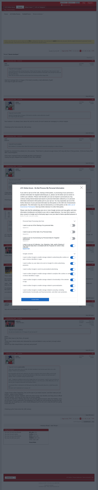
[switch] (72, 225)
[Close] (82, 188)
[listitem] (49, 221)
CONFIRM (35, 299)
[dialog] (49, 245)
